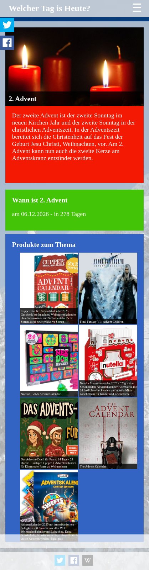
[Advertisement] (74, 552)
